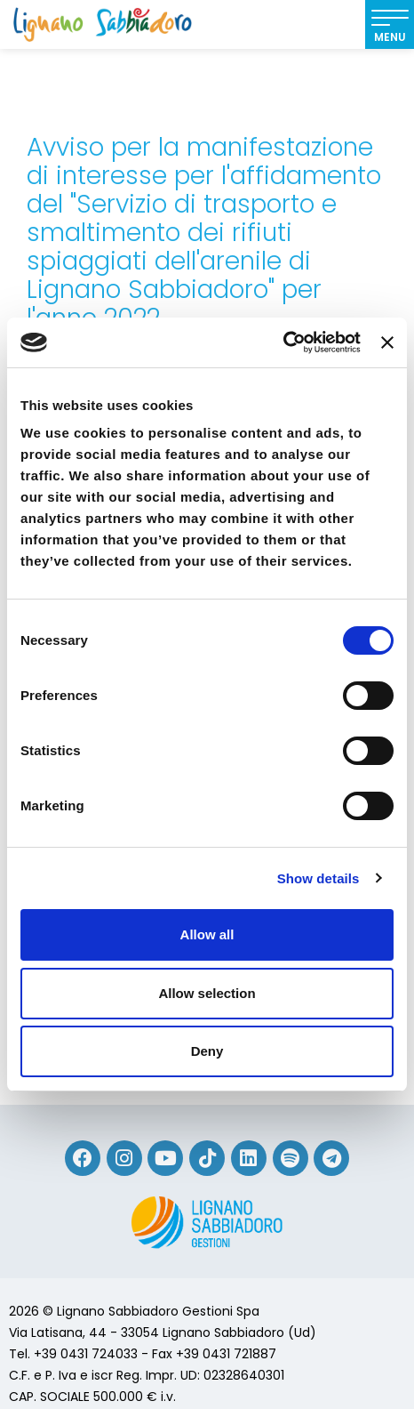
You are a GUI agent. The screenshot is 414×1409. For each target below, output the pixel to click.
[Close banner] (387, 342)
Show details (318, 878)
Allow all (207, 934)
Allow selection (206, 993)
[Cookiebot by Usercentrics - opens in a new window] (283, 342)
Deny (207, 1051)
